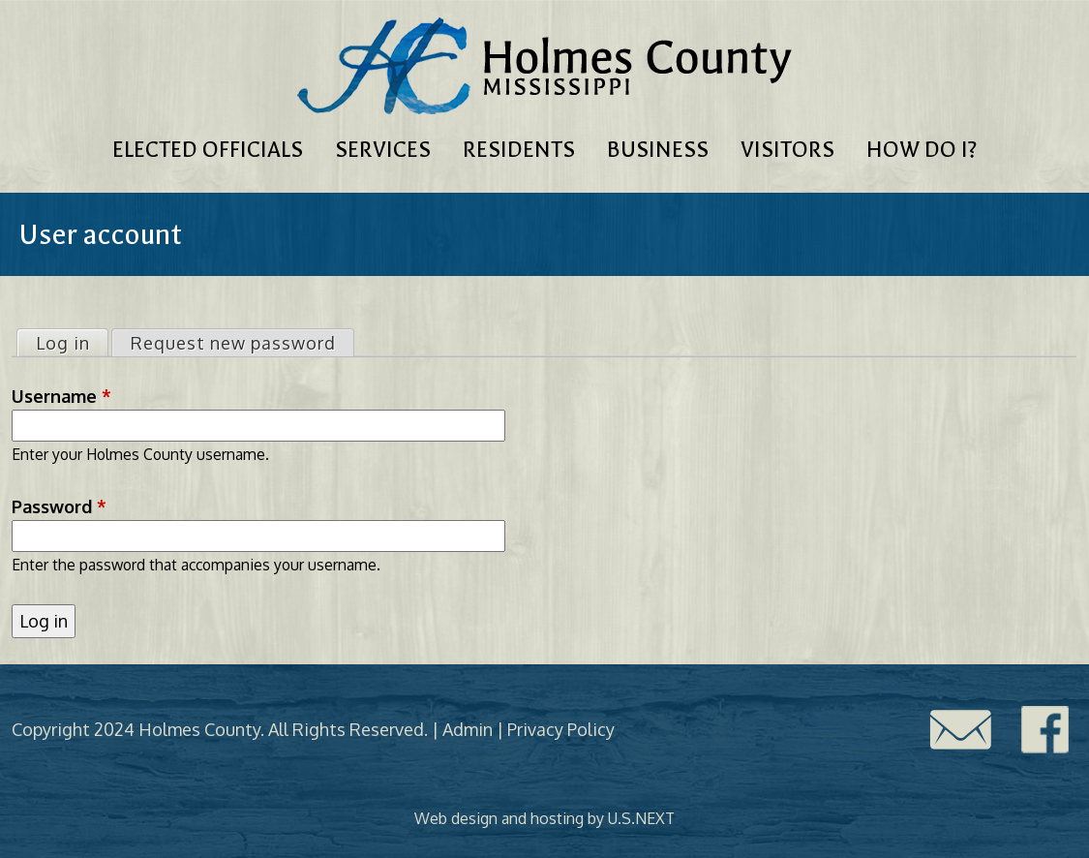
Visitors (787, 150)
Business (658, 150)
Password (59, 506)
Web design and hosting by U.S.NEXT (544, 818)
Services (383, 150)
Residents (519, 150)
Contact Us (960, 729)
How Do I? (921, 150)
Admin (467, 729)
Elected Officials (207, 150)
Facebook (1045, 729)
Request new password (233, 342)
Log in (71, 341)
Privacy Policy (561, 729)
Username (61, 396)
